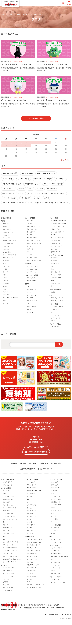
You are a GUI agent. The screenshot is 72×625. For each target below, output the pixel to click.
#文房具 (21, 189)
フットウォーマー (8, 579)
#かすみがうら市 (50, 203)
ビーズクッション (8, 570)
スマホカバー (31, 493)
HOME (3, 15)
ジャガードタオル (56, 275)
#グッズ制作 (7, 179)
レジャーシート (55, 318)
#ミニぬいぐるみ (22, 179)
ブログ (11, 15)
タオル (5, 289)
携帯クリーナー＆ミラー (34, 490)
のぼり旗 (5, 525)
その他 (5, 226)
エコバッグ (54, 257)
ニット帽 (53, 516)
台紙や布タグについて (27, 469)
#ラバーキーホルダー (9, 198)
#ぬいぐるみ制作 (10, 173)
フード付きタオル (56, 277)
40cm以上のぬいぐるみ (9, 240)
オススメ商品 (6, 229)
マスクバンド (55, 530)
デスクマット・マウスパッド (35, 585)
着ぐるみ (29, 246)
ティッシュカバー (8, 553)
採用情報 (14, 463)
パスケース (6, 246)
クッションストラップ (57, 232)
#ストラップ (60, 179)
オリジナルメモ (31, 289)
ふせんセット (31, 292)
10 (26, 146)
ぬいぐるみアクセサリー (10, 550)
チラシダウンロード (45, 469)
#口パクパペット (8, 193)
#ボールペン (64, 203)
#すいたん (39, 189)
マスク (5, 300)
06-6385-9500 (36, 440)
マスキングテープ (32, 301)
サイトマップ (66, 615)
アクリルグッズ (55, 240)
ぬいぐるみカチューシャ (34, 260)
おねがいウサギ (7, 482)
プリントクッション (33, 266)
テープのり (30, 298)
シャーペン (6, 280)
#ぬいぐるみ (27, 173)
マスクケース (55, 527)
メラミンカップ (55, 562)
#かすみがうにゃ (35, 203)
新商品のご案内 (6, 218)
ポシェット (6, 249)
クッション (28, 263)
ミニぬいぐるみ (7, 252)
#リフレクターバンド (58, 193)
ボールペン (6, 283)
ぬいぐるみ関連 (22, 15)
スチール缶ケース (32, 553)
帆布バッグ (54, 260)
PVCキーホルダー (8, 266)
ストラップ (6, 223)
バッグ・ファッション (56, 255)
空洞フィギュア (55, 229)
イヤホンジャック (8, 232)
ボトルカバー (6, 275)
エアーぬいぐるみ (37, 15)
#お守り (46, 198)
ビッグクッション (32, 272)
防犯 (50, 295)
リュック (29, 254)
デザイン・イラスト (55, 324)
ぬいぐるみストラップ (33, 226)
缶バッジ (5, 272)
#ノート (44, 193)
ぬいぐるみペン (31, 306)
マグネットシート (56, 235)
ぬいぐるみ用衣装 (8, 243)
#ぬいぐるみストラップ (46, 173)
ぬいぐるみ (30, 220)
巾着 (52, 269)
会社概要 (23, 463)
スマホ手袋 (54, 519)
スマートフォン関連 (31, 275)
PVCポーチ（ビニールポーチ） (60, 556)
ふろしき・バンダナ (57, 283)
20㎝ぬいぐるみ (7, 235)
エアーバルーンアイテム (34, 587)
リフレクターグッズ (57, 298)
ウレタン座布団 (7, 590)
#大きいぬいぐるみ (32, 184)
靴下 (52, 286)
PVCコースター (55, 573)
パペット (29, 223)
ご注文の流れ (43, 463)
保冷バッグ (54, 266)
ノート (29, 286)
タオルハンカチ (7, 292)
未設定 (3, 221)
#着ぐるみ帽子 (26, 198)
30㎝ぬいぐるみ (7, 238)
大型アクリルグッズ (33, 565)
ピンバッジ (54, 249)
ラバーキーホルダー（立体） (59, 220)
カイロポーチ (31, 235)
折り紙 (5, 269)
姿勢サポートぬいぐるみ (10, 556)
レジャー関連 (53, 304)
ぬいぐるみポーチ (32, 237)
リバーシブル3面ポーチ (9, 508)
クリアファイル (31, 295)
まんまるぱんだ (7, 485)
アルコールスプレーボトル (10, 297)
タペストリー (31, 579)
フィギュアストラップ (57, 226)
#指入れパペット (8, 189)
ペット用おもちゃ (8, 505)
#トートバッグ (33, 193)
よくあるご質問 (56, 463)
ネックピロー (6, 585)
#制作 (49, 179)
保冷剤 (53, 321)
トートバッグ (55, 263)
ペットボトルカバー (57, 315)
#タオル (37, 198)
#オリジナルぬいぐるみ (12, 184)
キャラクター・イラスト (58, 582)
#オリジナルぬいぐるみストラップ (14, 203)
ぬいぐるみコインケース (34, 243)
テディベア (30, 249)
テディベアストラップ (9, 533)
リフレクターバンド (57, 301)
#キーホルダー (52, 189)
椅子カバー (30, 252)
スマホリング (31, 278)
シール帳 (29, 522)
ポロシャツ (6, 260)
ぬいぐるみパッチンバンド (10, 542)
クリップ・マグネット (57, 237)
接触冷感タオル (55, 502)
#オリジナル (38, 179)
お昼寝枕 (5, 582)
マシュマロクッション (33, 269)
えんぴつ (29, 309)
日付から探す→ (65, 160)
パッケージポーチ (56, 553)
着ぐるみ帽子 (31, 232)
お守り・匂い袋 (55, 252)
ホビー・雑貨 (53, 218)
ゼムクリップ (31, 533)
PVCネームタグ (55, 243)
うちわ (5, 286)
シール (5, 277)
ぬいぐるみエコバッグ (33, 240)
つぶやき (5, 303)
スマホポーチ (31, 496)
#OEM (46, 184)
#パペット (21, 193)
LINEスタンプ (55, 326)
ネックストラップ (56, 246)
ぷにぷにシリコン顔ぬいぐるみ (12, 559)
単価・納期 (32, 463)
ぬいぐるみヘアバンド (9, 562)
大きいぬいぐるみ (32, 229)
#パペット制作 (57, 184)
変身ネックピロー (8, 587)
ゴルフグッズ (55, 309)
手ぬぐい (53, 280)
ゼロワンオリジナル (7, 479)
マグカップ (54, 312)
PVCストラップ (31, 485)
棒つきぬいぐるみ (8, 257)
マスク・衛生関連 (55, 289)
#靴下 (30, 189)
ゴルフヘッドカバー (57, 306)
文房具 (27, 284)
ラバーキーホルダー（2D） (59, 223)
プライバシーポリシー (50, 615)
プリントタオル (55, 272)
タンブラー (6, 294)
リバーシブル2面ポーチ (9, 255)
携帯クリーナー (31, 280)
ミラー (53, 522)
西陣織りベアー (7, 527)
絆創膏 (53, 292)
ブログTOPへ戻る (36, 118)
